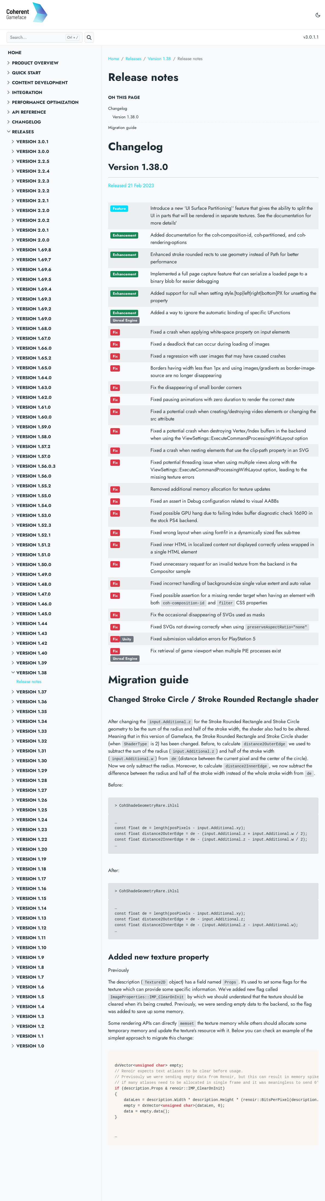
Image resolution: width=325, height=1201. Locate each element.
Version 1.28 (31, 780)
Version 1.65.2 (33, 358)
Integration (27, 92)
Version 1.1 (29, 1036)
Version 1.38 (31, 673)
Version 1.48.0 (33, 584)
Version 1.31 (31, 751)
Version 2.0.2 (32, 220)
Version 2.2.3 (32, 181)
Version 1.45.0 (33, 614)
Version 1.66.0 (34, 348)
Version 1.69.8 (33, 250)
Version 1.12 (31, 928)
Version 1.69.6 (33, 269)
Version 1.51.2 (33, 545)
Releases (23, 132)
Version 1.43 (31, 633)
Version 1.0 (30, 1046)
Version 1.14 (31, 908)
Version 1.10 (31, 947)
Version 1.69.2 (33, 309)
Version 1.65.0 (33, 368)
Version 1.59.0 (33, 427)
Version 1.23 (31, 829)
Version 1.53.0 (33, 515)
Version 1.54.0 (33, 505)
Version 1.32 (31, 741)
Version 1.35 (31, 711)
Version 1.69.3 (33, 299)
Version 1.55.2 (33, 486)
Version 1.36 (31, 702)
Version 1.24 (31, 820)
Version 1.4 (30, 1006)
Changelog (26, 122)
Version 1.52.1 (33, 535)
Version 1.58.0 (33, 437)
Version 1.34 (31, 721)
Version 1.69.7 (33, 260)
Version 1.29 (31, 770)
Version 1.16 (31, 888)
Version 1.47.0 (33, 594)
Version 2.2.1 (32, 201)
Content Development (40, 83)
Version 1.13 (31, 918)
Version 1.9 (30, 957)
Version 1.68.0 (33, 328)
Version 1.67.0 (33, 338)
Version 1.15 (31, 898)
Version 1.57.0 (33, 456)
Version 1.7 (30, 977)
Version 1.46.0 (34, 604)
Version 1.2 (30, 1026)
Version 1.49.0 (33, 574)
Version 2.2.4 (32, 171)
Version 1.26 (31, 800)
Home (15, 52)
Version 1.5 (30, 997)
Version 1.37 (31, 692)
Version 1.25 (31, 810)
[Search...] (44, 37)
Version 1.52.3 (33, 525)
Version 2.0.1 (32, 230)
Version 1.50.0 (33, 564)
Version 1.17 (31, 879)
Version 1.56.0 (33, 476)
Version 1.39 (31, 663)
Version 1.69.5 (33, 279)
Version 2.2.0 (32, 210)
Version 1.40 (31, 653)
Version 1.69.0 (33, 319)
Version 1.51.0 (33, 555)
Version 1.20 (31, 849)
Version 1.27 (31, 790)
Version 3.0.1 (32, 142)
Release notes (28, 681)
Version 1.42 (31, 643)
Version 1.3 (30, 1016)
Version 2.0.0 (32, 240)
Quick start (26, 73)
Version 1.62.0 (34, 397)
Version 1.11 (31, 938)
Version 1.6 (30, 987)
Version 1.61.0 (33, 407)
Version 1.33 (31, 731)
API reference (29, 112)
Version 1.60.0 (34, 417)
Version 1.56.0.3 (35, 466)
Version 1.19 (31, 859)
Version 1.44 (31, 623)
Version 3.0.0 (32, 151)
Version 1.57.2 (33, 446)
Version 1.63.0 (33, 387)
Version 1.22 (31, 839)
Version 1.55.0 (33, 496)
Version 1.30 (31, 761)
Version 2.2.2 (32, 191)
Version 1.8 (30, 967)
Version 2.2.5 (32, 161)
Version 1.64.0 (34, 378)
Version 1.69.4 (33, 289)
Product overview (35, 63)
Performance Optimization (45, 102)
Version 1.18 (31, 869)
